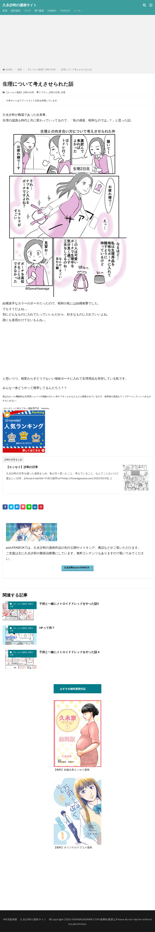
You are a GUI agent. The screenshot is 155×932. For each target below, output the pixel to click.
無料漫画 (16, 10)
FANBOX (68, 10)
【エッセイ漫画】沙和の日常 (41, 69)
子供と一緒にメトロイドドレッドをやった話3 (70, 603)
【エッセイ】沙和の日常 (23, 467)
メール (81, 10)
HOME (9, 69)
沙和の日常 (54, 92)
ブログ (28, 10)
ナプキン (43, 92)
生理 (63, 92)
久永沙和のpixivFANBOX (76, 567)
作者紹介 (54, 10)
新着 (5, 10)
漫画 (19, 69)
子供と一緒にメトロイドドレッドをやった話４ (71, 652)
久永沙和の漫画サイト (20, 5)
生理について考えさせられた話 (76, 69)
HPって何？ (47, 627)
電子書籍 (41, 10)
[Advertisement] (78, 42)
